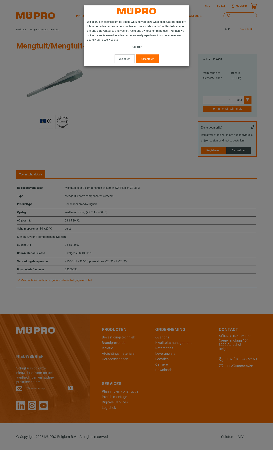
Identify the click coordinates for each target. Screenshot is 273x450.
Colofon (137, 47)
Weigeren (124, 59)
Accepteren (147, 59)
